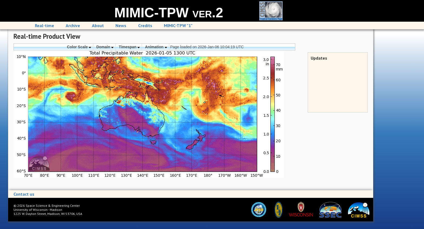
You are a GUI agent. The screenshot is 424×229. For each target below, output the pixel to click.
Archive (73, 25)
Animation (156, 47)
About (98, 25)
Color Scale (79, 47)
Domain (105, 47)
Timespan (129, 47)
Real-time (44, 25)
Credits (145, 25)
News (120, 25)
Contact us (24, 194)
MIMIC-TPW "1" (178, 25)
